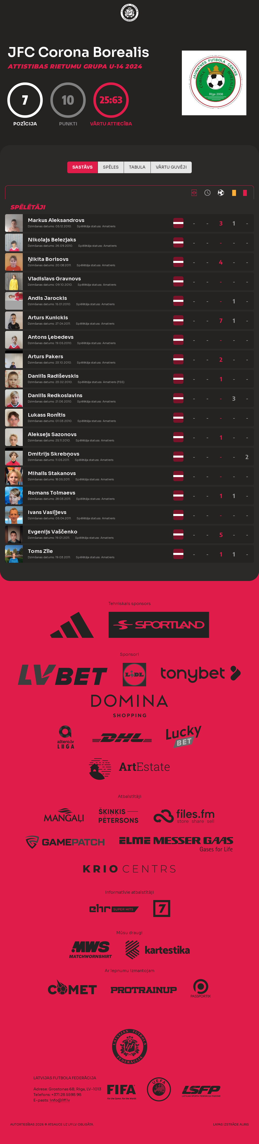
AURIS (244, 1124)
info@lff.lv (60, 1100)
